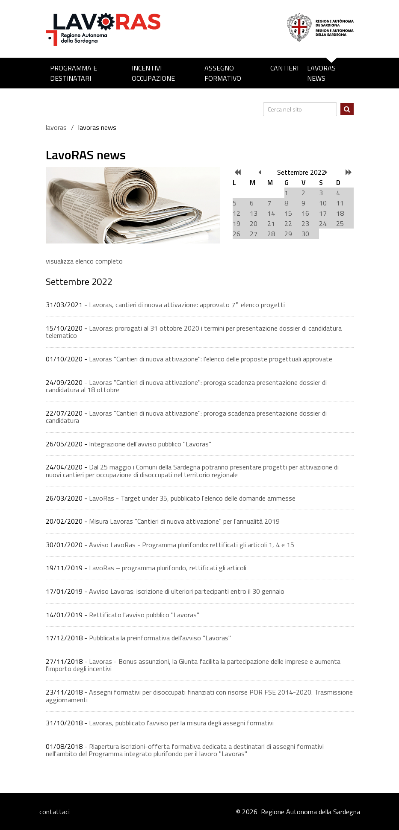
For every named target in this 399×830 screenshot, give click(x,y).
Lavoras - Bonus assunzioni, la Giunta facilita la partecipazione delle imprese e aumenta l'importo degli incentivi (193, 665)
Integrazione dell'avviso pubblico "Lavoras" (150, 444)
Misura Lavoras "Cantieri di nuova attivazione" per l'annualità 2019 (184, 521)
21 (271, 223)
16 (305, 213)
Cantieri (284, 68)
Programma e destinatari (73, 73)
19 (236, 223)
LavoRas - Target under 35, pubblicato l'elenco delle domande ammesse (192, 498)
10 (323, 203)
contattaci (54, 812)
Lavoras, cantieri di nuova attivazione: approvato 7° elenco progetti (187, 304)
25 (340, 223)
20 (253, 223)
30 (305, 234)
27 (253, 234)
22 (288, 223)
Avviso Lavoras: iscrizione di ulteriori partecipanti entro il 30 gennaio (186, 591)
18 (340, 213)
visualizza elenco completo (84, 261)
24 (323, 223)
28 (271, 234)
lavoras (56, 127)
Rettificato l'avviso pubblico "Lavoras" (144, 615)
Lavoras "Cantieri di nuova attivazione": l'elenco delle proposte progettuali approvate (210, 359)
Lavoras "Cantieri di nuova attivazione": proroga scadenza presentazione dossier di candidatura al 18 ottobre (186, 386)
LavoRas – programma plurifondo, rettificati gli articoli (167, 568)
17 (323, 213)
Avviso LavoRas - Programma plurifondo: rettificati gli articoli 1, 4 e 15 (191, 545)
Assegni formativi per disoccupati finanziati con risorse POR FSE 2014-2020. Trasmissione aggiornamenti (199, 696)
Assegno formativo (222, 73)
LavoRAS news (321, 73)
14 (271, 213)
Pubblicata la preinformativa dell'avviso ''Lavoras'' (160, 638)
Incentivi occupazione (153, 73)
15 (288, 213)
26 (236, 234)
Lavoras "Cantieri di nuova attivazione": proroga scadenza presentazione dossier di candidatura (186, 417)
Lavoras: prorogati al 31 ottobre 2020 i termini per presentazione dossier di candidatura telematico (194, 332)
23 (305, 223)
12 (236, 213)
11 (340, 203)
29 (288, 234)
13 (253, 213)
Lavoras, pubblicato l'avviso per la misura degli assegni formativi (181, 723)
